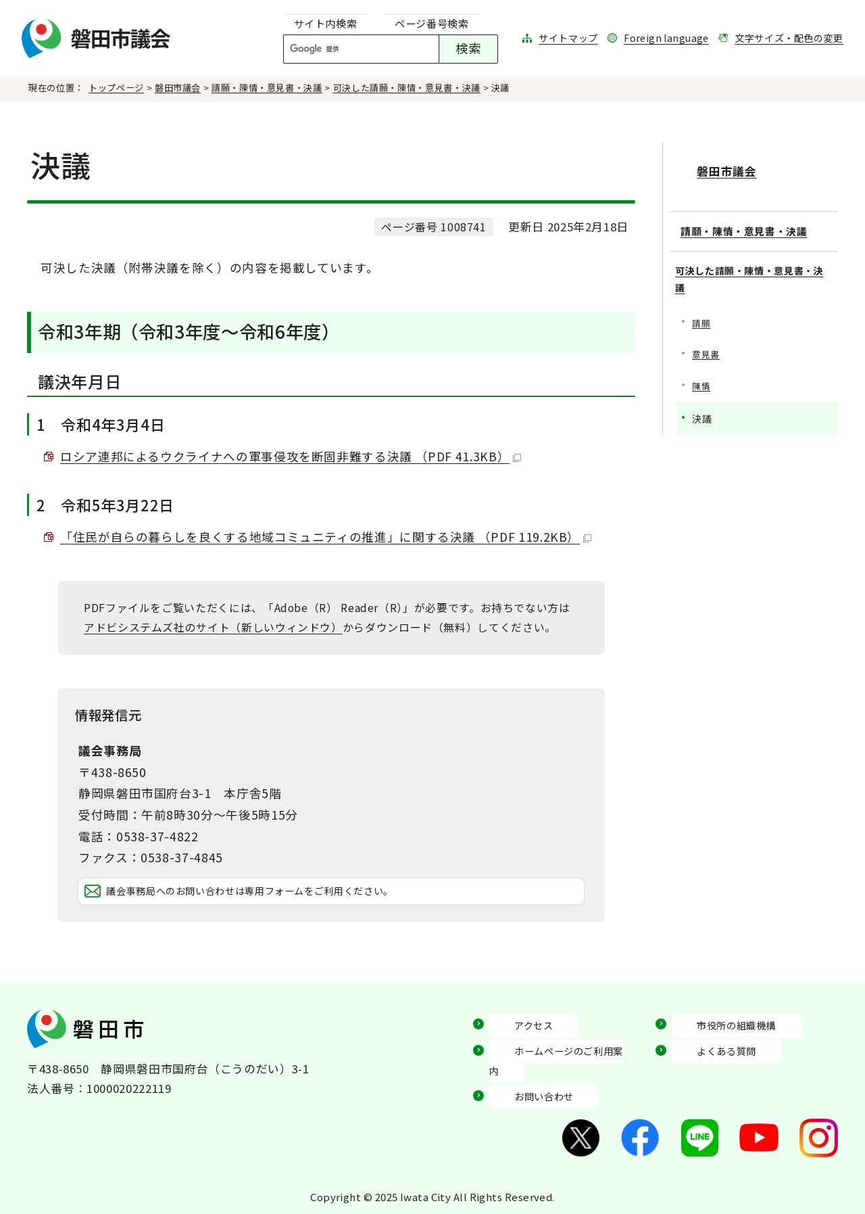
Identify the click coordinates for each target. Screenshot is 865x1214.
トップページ (116, 87)
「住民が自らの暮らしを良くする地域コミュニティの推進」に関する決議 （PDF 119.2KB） (325, 536)
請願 (702, 332)
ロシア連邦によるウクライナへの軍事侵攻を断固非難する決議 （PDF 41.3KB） (290, 456)
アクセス (513, 1043)
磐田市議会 (178, 87)
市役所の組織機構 (719, 1043)
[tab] (325, 24)
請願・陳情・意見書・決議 (267, 87)
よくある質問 (707, 1069)
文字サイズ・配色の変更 (789, 38)
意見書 (707, 364)
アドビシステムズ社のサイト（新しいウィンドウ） (213, 627)
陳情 (702, 397)
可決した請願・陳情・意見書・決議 (406, 87)
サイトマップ (568, 38)
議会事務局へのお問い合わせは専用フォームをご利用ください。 (298, 900)
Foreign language (666, 38)
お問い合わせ (525, 1096)
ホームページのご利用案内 (560, 1069)
